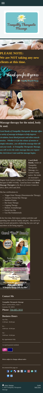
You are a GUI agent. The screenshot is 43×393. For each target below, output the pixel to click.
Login (39, 385)
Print (5, 385)
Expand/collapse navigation (21, 3)
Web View (38, 387)
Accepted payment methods (10, 345)
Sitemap (11, 385)
